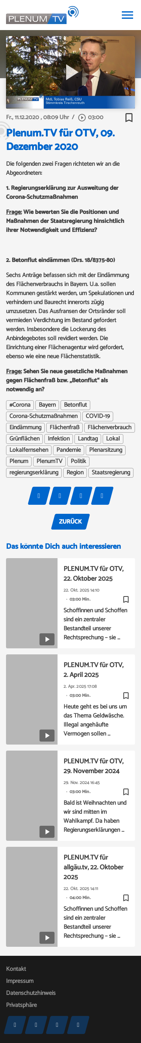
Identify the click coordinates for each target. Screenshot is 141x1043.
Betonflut (75, 405)
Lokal (113, 439)
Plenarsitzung (105, 450)
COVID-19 (98, 416)
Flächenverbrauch (110, 428)
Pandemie (68, 450)
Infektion (59, 439)
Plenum (18, 461)
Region (75, 473)
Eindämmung (25, 428)
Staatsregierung (111, 473)
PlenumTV (49, 461)
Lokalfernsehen (28, 450)
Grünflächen (24, 439)
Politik (78, 461)
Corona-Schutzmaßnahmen (43, 416)
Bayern (47, 405)
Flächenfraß (64, 428)
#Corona (19, 405)
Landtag (88, 439)
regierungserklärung (33, 473)
